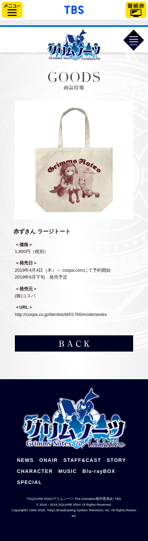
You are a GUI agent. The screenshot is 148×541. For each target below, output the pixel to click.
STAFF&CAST (82, 460)
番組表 (136, 10)
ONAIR (48, 460)
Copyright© (19, 510)
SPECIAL (29, 482)
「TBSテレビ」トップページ (74, 9)
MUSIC (67, 471)
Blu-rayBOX (98, 471)
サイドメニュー (12, 10)
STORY (116, 460)
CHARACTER (35, 471)
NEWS (25, 460)
